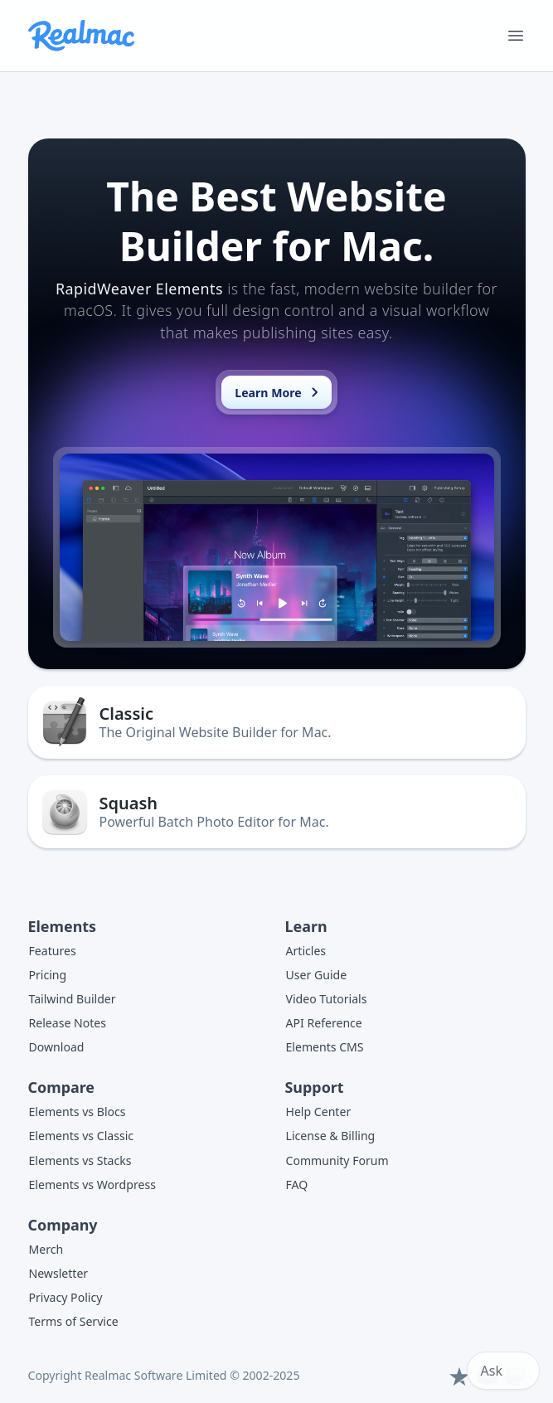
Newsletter (59, 1273)
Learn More (279, 392)
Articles (306, 951)
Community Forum (337, 1160)
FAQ (297, 1184)
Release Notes (68, 1023)
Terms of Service (74, 1321)
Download (57, 1047)
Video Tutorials (326, 999)
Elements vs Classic (81, 1135)
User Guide (316, 975)
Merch (46, 1249)
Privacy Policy (66, 1297)
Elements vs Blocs (77, 1111)
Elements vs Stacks (80, 1160)
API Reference (324, 1023)
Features (52, 951)
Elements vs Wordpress (92, 1184)
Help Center (319, 1111)
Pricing (48, 975)
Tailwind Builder (72, 999)
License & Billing (331, 1135)
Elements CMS (325, 1047)
